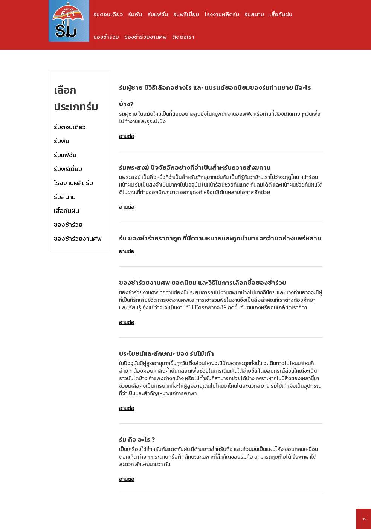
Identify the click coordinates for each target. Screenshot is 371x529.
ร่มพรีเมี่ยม (186, 14)
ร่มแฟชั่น (158, 14)
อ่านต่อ (126, 136)
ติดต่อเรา (183, 36)
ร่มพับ (135, 14)
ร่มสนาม (254, 14)
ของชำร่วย (106, 36)
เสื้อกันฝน (280, 14)
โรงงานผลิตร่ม (222, 14)
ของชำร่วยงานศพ (145, 36)
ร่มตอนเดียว (108, 14)
